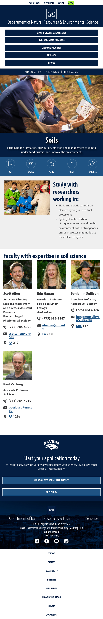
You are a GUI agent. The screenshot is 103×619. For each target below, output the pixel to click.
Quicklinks (49, 2)
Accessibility (52, 570)
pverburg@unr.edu (20, 409)
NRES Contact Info (33, 71)
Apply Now (51, 492)
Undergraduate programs (52, 40)
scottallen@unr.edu (20, 335)
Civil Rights (51, 588)
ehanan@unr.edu (53, 326)
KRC (79, 326)
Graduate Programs (51, 47)
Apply (71, 2)
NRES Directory (52, 71)
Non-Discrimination (51, 597)
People (51, 62)
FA (10, 342)
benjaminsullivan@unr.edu (88, 318)
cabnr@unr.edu (51, 532)
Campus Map (51, 614)
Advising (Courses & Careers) (51, 32)
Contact (51, 553)
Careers (51, 562)
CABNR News (34, 2)
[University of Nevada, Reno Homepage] (51, 510)
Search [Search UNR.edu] (61, 2)
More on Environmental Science (51, 480)
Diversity (51, 579)
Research (51, 55)
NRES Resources (71, 71)
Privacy (51, 605)
